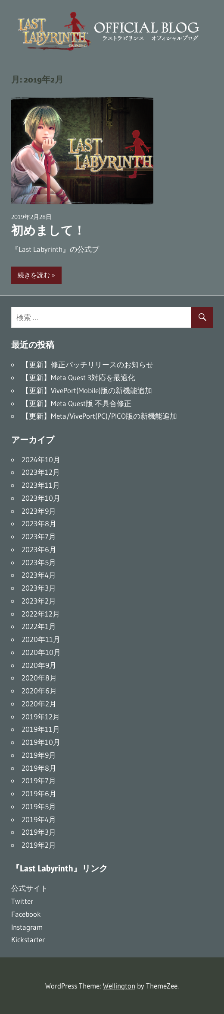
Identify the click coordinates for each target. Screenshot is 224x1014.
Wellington (119, 985)
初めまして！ (48, 230)
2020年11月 (41, 639)
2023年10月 (41, 497)
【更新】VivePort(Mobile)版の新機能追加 (87, 390)
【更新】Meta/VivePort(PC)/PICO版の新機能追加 (99, 415)
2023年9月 (39, 510)
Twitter (22, 901)
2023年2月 (39, 600)
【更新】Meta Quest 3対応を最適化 (78, 377)
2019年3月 (39, 831)
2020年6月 (39, 690)
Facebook (26, 914)
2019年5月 (39, 806)
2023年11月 (41, 485)
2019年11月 (41, 729)
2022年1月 (39, 626)
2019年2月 (39, 844)
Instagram (27, 926)
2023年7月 (39, 536)
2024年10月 (41, 459)
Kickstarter (28, 939)
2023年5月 (39, 562)
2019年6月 (39, 793)
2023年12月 (41, 472)
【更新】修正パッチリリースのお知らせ (87, 364)
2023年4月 (39, 574)
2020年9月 (39, 665)
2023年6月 (39, 549)
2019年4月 (39, 819)
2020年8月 (39, 677)
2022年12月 (41, 613)
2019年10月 (41, 742)
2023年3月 (39, 587)
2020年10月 (41, 652)
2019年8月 (39, 767)
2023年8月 (39, 523)
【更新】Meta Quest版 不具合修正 (76, 403)
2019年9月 (39, 755)
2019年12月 (41, 716)
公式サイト (29, 888)
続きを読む (34, 275)
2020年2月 (39, 703)
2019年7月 (39, 780)
